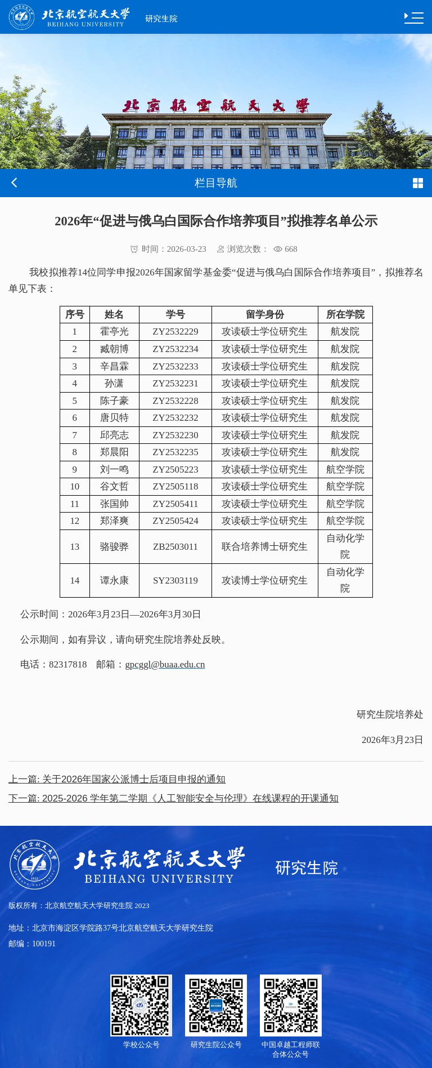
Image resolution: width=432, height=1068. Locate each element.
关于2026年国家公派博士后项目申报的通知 (117, 779)
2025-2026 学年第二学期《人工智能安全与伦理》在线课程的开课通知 (173, 798)
